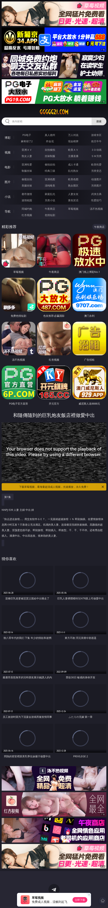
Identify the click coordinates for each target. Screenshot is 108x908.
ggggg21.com (54, 112)
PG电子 (26, 135)
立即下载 (80, 900)
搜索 (99, 121)
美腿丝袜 (27, 185)
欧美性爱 (96, 164)
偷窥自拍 (27, 179)
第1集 (7, 497)
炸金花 (50, 141)
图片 (8, 182)
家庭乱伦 (50, 194)
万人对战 (73, 135)
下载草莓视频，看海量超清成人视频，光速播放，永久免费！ (61, 487)
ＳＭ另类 (96, 156)
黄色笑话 (73, 200)
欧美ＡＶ (73, 149)
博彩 (8, 138)
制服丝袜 (27, 170)
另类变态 (96, 170)
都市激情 (27, 194)
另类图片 (96, 185)
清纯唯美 (50, 185)
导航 (8, 211)
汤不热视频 (96, 208)
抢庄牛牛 (96, 141)
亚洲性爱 (27, 164)
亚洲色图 (50, 179)
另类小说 (50, 200)
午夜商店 (50, 208)
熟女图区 (73, 185)
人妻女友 (73, 194)
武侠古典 (96, 194)
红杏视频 (27, 215)
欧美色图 (73, 179)
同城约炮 (27, 208)
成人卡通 (73, 164)
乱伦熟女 (73, 170)
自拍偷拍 (50, 149)
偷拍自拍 (50, 164)
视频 (8, 152)
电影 (8, 167)
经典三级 (50, 170)
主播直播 (73, 156)
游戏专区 (96, 135)
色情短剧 (50, 215)
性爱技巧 (96, 200)
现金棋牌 (73, 141)
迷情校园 (27, 200)
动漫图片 (96, 179)
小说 (8, 197)
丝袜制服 (50, 156)
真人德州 (50, 135)
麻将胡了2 (27, 141)
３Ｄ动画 (96, 149)
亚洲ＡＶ (27, 149)
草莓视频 (73, 208)
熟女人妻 (27, 156)
